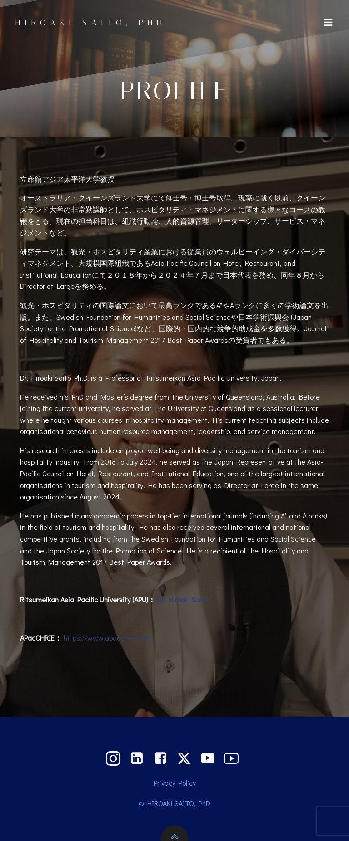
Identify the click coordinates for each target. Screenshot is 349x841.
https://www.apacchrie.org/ (107, 637)
